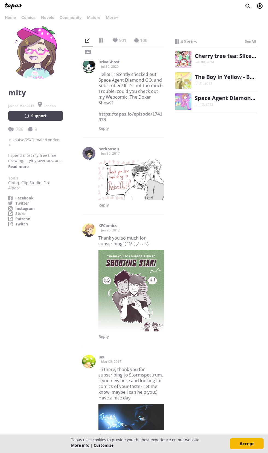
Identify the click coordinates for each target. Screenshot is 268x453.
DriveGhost (109, 62)
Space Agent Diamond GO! (230, 98)
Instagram (25, 208)
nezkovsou (108, 148)
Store (20, 213)
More (112, 17)
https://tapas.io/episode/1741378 (130, 117)
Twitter (22, 203)
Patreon (22, 219)
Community (70, 17)
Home (10, 17)
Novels (47, 17)
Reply (103, 128)
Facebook (24, 198)
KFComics (107, 225)
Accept (247, 444)
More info (80, 445)
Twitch (21, 224)
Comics (28, 17)
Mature (93, 17)
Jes (101, 357)
